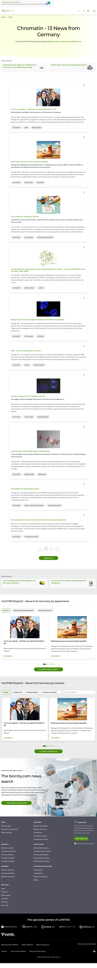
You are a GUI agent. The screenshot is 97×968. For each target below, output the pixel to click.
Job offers (4, 899)
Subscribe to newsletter (9, 829)
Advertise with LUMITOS (9, 945)
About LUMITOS (27, 945)
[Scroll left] (58, 692)
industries (77, 41)
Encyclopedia (38, 870)
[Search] (79, 11)
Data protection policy (38, 951)
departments (55, 41)
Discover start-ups (40, 829)
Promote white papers (42, 858)
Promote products (7, 858)
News (3, 888)
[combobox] (80, 692)
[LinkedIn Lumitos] (94, 951)
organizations (65, 41)
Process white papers (41, 855)
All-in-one (4, 905)
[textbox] (80, 692)
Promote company (40, 836)
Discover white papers (41, 848)
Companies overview (41, 839)
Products (4, 892)
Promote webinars (7, 873)
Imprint (4, 951)
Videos (36, 880)
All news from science (48, 669)
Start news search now (16, 803)
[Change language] (88, 11)
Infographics (38, 873)
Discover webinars (7, 870)
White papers (6, 895)
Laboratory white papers (42, 851)
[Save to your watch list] (84, 85)
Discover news (6, 826)
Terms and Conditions (18, 951)
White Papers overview (41, 861)
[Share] (83, 11)
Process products (7, 855)
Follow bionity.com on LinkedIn (83, 843)
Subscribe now (81, 839)
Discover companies (41, 826)
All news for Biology (48, 751)
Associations (38, 832)
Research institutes (40, 877)
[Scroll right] (61, 692)
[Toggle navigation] (94, 11)
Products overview (7, 861)
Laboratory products (8, 851)
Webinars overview (7, 877)
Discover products (7, 848)
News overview (6, 832)
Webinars (4, 902)
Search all (48, 558)
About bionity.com (42, 945)
